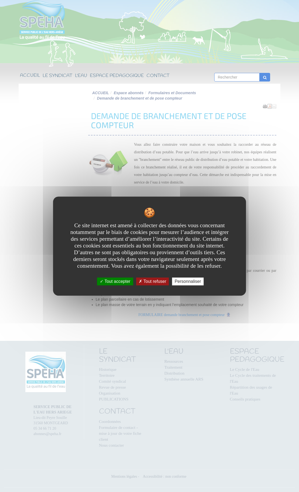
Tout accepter (115, 281)
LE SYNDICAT (57, 76)
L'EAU (81, 76)
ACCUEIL (30, 76)
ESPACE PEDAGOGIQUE (117, 76)
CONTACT (158, 76)
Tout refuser (152, 281)
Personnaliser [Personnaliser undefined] (188, 281)
